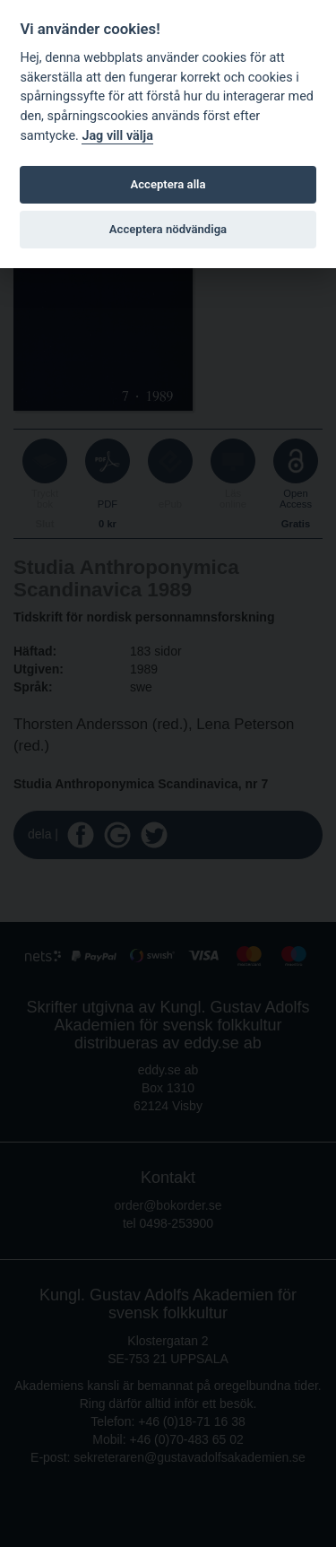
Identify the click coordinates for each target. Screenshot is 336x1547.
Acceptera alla (168, 184)
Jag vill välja (117, 135)
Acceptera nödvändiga (168, 229)
